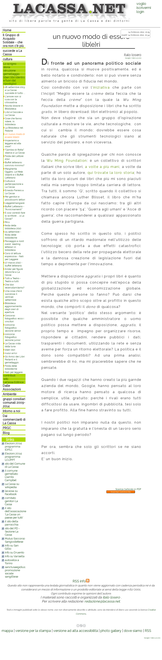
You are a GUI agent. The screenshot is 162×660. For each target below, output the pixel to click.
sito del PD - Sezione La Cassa (12, 531)
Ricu (7, 222)
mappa (7, 631)
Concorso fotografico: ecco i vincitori (14, 318)
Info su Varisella (14, 556)
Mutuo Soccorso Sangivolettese (15, 540)
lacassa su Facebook (11, 492)
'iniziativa (101, 87)
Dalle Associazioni (12, 387)
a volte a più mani (102, 167)
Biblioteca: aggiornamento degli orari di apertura (13, 308)
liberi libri (10, 349)
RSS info (81, 581)
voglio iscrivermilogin (143, 8)
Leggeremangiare (14, 203)
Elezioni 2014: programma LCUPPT (13, 456)
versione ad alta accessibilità (75, 631)
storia (6, 67)
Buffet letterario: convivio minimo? (14, 164)
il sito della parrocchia (11, 523)
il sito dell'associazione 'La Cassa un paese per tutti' (15, 512)
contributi (9, 375)
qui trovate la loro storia (111, 173)
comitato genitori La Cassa (11, 501)
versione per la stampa (33, 631)
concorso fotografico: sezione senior (13, 327)
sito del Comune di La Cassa (15, 465)
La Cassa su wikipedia (12, 485)
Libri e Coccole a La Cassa (14, 114)
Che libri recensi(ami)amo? (14, 286)
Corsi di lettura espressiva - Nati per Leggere (14, 256)
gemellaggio (11, 73)
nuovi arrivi (11, 353)
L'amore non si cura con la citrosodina (13, 99)
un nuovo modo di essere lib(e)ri (15, 136)
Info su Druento (14, 552)
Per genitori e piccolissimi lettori (15, 198)
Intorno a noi (11, 411)
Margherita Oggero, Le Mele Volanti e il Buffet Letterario (14, 173)
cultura (7, 59)
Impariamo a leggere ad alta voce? (13, 143)
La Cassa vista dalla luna (13, 345)
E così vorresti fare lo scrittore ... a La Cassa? (15, 215)
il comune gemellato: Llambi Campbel (11, 475)
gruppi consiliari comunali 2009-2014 (14, 402)
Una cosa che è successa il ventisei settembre (13, 295)
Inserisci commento (121, 492)
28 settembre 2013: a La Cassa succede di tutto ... (15, 90)
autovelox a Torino (12, 561)
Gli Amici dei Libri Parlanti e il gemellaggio (15, 359)
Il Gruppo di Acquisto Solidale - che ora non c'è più (13, 40)
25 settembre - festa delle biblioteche (13, 234)
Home (7, 30)
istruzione (9, 70)
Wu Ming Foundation (66, 161)
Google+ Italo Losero (133, 58)
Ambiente (9, 394)
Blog (6, 433)
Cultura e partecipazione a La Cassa (14, 184)
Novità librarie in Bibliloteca (14, 107)
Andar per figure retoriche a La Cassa (14, 272)
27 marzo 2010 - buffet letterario (13, 264)
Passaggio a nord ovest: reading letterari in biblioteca (14, 245)
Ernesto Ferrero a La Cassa (14, 192)
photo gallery (110, 631)
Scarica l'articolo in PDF (128, 489)
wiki (5, 378)
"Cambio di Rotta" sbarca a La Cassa (15, 151)
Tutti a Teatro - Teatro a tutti (13, 280)
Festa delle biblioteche (11, 367)
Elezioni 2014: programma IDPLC (13, 446)
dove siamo (133, 631)
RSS (148, 631)
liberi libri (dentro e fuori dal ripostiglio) (14, 80)
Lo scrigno (9, 63)
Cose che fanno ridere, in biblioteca (13, 121)
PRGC (7, 428)
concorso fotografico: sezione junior (12, 337)
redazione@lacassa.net (102, 601)
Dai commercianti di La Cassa (14, 419)
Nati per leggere (14, 372)
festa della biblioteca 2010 (13, 227)
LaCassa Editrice (13, 382)
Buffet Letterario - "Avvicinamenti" (14, 208)
